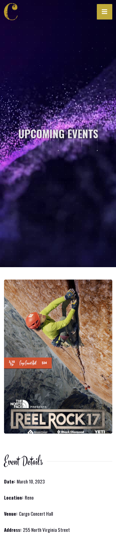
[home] (13, 12)
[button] (104, 12)
